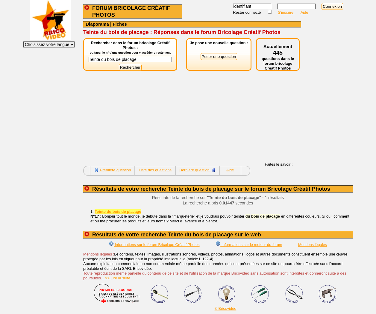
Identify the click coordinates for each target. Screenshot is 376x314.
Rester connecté (247, 12)
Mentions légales (312, 244)
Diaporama (97, 24)
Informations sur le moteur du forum (249, 244)
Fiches (120, 24)
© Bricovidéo (225, 308)
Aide (304, 12)
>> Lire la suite (116, 278)
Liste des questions (155, 170)
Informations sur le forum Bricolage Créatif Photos (154, 244)
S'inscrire (286, 12)
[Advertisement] (192, 120)
